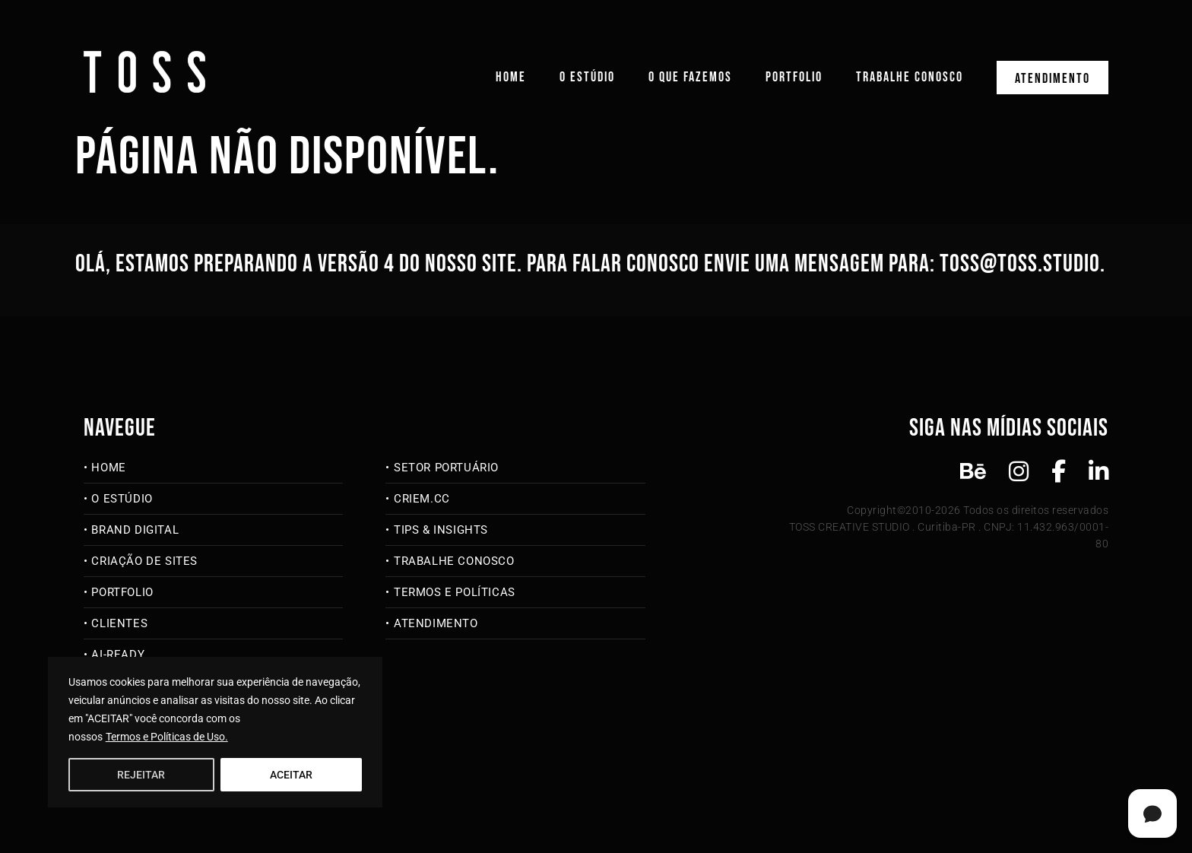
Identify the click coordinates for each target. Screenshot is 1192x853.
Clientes (119, 623)
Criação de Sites (144, 561)
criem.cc (422, 499)
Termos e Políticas (454, 592)
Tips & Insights (441, 530)
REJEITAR (141, 775)
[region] (215, 732)
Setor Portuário (446, 467)
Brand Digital (135, 530)
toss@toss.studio (1020, 264)
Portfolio (794, 77)
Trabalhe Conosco (909, 77)
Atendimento (1052, 79)
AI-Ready (117, 654)
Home (511, 77)
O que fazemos (690, 77)
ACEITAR (291, 775)
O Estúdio (587, 77)
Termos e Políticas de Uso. (167, 737)
